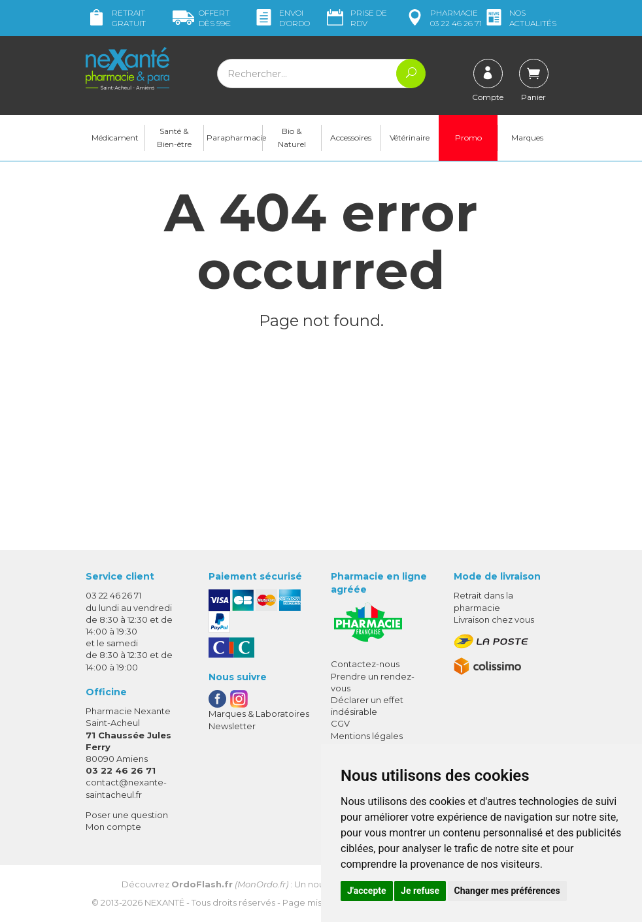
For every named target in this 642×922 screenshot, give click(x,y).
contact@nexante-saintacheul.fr (126, 787)
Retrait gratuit (116, 18)
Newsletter (232, 726)
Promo (468, 137)
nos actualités (519, 18)
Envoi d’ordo (281, 18)
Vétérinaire (410, 137)
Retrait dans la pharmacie (483, 601)
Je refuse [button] (420, 890)
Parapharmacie (234, 137)
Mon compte (113, 826)
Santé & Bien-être (174, 137)
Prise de (355, 18)
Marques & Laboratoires (259, 713)
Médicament (115, 137)
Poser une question (127, 815)
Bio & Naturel (292, 137)
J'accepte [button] (366, 890)
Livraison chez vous (494, 619)
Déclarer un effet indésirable (367, 706)
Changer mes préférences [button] (507, 890)
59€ (202, 18)
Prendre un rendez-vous (372, 682)
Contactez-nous (365, 664)
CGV (340, 723)
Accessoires (350, 137)
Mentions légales (367, 736)
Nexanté (164, 902)
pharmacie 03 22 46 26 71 (443, 18)
